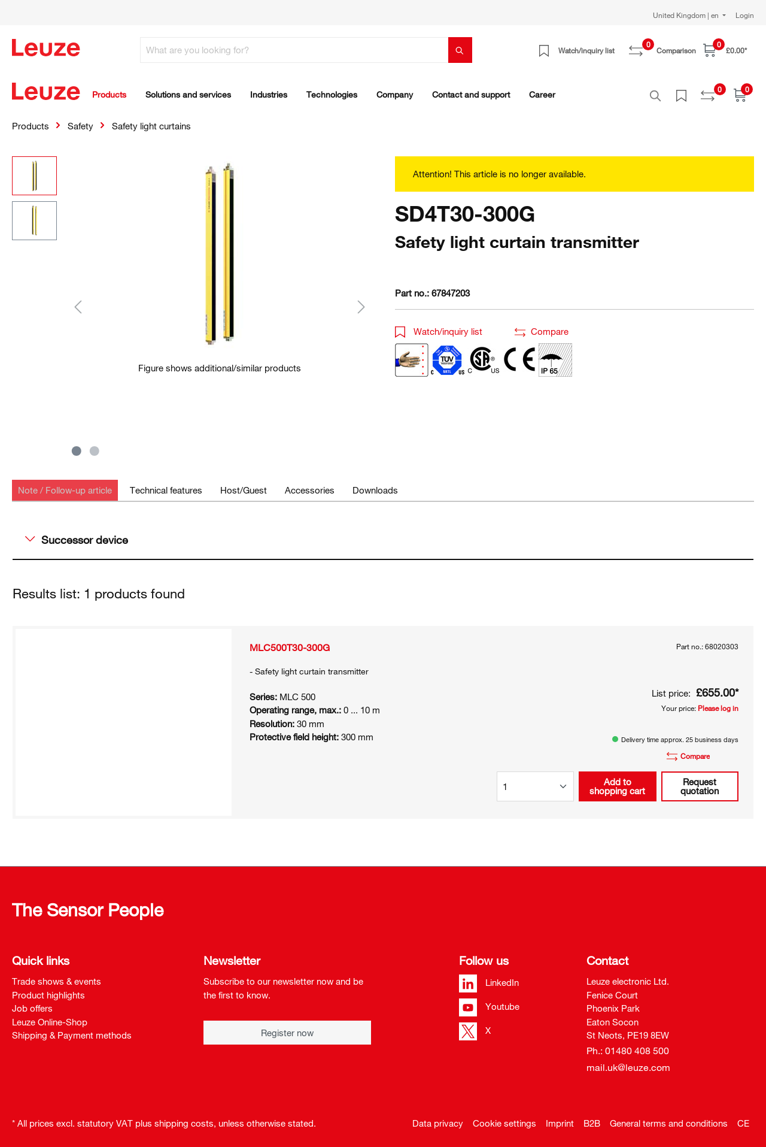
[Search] (460, 50)
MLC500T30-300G (290, 641)
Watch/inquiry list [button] (438, 324)
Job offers (32, 1001)
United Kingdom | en (687, 15)
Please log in (718, 701)
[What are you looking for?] (294, 50)
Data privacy (437, 1116)
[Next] (361, 299)
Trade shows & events (56, 974)
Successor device (76, 533)
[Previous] (78, 299)
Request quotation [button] (699, 779)
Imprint (560, 1116)
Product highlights (48, 988)
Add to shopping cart (617, 779)
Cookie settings (504, 1116)
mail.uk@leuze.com (628, 1061)
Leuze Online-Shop (49, 1015)
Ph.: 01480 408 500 (627, 1044)
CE (743, 1116)
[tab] (65, 483)
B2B (591, 1116)
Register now (287, 1026)
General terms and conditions (669, 1116)
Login (744, 15)
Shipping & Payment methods (72, 1028)
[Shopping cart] (725, 50)
